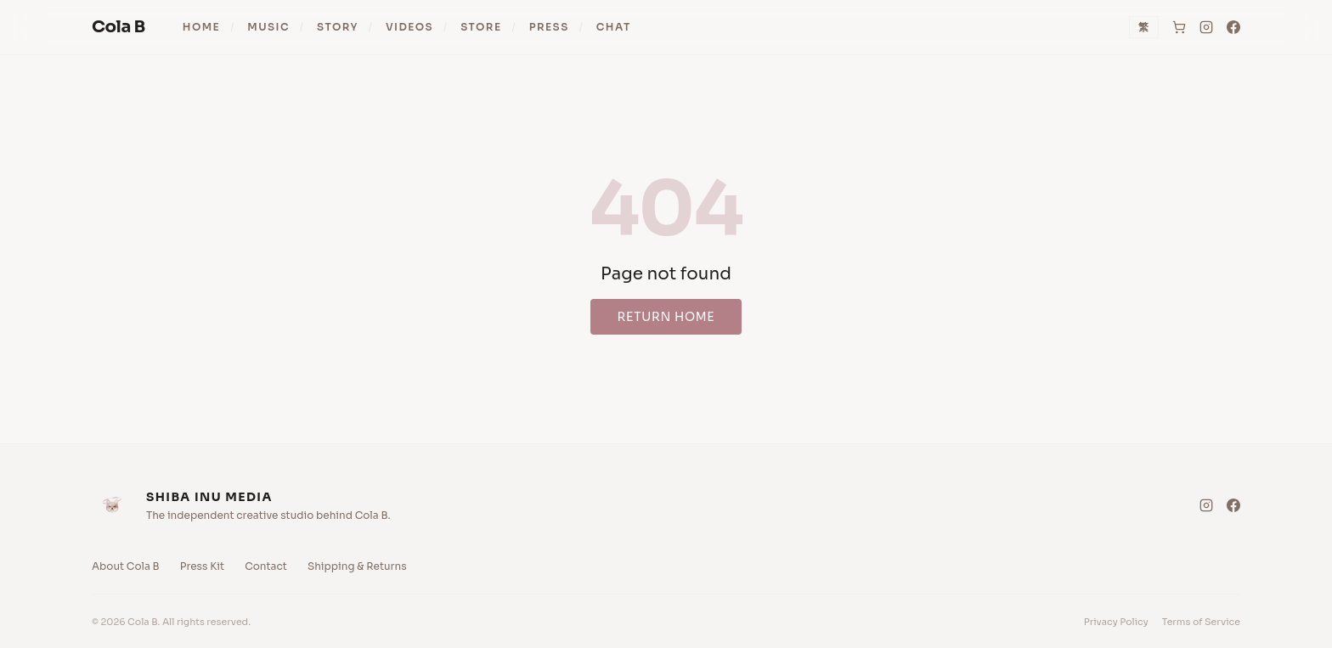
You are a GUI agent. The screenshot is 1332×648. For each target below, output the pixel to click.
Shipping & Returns (357, 566)
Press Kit (202, 566)
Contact (266, 566)
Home (201, 26)
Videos (409, 26)
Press (549, 26)
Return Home (666, 316)
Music (268, 26)
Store (480, 26)
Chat (613, 26)
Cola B (118, 26)
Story (337, 26)
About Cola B (126, 566)
